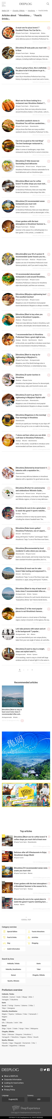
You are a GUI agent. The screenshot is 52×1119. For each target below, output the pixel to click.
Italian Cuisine (20, 493)
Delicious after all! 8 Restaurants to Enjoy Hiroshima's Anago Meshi (30, 853)
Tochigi (10, 1005)
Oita (33, 1043)
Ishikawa (19, 1014)
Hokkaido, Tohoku (8, 994)
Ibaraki (4, 1005)
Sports (41, 340)
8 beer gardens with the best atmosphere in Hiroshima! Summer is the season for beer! (30, 224)
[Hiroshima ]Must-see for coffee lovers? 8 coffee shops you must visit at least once (30, 184)
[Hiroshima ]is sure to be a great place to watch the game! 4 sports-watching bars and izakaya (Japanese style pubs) (30, 902)
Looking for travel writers (14, 1083)
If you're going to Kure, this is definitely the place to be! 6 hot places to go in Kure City (31, 71)
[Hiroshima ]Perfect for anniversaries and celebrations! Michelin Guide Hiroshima (30, 491)
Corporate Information (12, 1079)
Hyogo (21, 1028)
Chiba (31, 1005)
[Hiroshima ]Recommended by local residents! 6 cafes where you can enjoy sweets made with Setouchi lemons (31, 551)
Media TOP (5, 11)
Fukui (25, 1014)
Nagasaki (18, 1043)
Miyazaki (5, 1046)
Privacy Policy (9, 1089)
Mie (21, 1023)
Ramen (32, 207)
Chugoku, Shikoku (18, 11)
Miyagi (24, 997)
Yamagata (5, 1000)
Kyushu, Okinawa (7, 1040)
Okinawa (22, 1046)
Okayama (19, 1034)
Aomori (12, 997)
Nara (27, 1028)
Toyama (11, 1014)
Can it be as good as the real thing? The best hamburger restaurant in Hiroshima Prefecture (29, 144)
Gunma (17, 1005)
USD (38, 1099)
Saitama (24, 1005)
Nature (33, 634)
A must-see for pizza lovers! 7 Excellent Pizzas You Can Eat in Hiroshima (28, 30)
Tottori (4, 1034)
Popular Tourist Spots (22, 33)
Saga (11, 1043)
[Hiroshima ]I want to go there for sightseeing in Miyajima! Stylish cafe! (30, 396)
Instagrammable (35, 33)
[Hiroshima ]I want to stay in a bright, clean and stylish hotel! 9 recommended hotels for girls (30, 652)
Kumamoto (26, 1043)
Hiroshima (31, 11)
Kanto (4, 1003)
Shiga (4, 1028)
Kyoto (9, 1028)
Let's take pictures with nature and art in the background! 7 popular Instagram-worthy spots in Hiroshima (30, 631)
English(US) (13, 1099)
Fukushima (14, 1000)
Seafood (33, 260)
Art (28, 634)
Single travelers (35, 106)
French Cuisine (31, 167)
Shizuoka (10, 1023)
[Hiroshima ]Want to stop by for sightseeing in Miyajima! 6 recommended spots (28, 357)
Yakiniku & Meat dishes (22, 146)
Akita (30, 997)
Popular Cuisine (41, 167)
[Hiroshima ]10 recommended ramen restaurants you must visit (30, 202)
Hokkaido (5, 997)
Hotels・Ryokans (32, 594)
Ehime (30, 1037)
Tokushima (15, 1037)
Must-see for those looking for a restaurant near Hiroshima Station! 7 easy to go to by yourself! (30, 103)
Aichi (16, 1023)
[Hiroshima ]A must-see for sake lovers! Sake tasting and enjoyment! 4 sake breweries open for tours (30, 571)
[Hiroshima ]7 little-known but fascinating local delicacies (27, 162)
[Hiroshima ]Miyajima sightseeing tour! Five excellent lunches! (31, 295)
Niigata (4, 1014)
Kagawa (23, 1037)
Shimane (11, 1034)
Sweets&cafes (34, 126)
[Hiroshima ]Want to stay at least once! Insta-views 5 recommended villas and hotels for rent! (31, 591)
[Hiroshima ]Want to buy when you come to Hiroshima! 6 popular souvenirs (29, 317)
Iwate (19, 997)
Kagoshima (13, 1046)
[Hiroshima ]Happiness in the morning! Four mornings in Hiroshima (31, 416)
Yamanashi (32, 1014)
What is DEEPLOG (11, 1076)
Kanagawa (11, 1008)
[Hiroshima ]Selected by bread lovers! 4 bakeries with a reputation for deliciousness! (31, 470)
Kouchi (36, 1037)
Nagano (4, 1017)
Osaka (15, 1028)
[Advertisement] (26, 90)
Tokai (4, 1020)
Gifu (3, 1023)
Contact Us (8, 1086)
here (16, 1112)
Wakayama (34, 1028)
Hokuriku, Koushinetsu (9, 1011)
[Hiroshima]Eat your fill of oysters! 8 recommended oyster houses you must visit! (31, 257)
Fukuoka (5, 1043)
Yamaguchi (5, 1037)
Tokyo (4, 1008)
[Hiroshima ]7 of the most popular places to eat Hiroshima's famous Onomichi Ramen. (29, 611)
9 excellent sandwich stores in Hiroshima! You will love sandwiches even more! (30, 123)
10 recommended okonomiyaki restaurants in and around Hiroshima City (30, 277)
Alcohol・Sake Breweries (30, 340)
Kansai (4, 1026)
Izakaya (33, 53)
